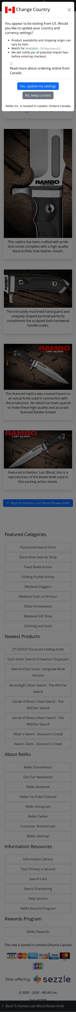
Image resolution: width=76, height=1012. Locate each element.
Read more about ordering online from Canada (40, 70)
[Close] (69, 10)
